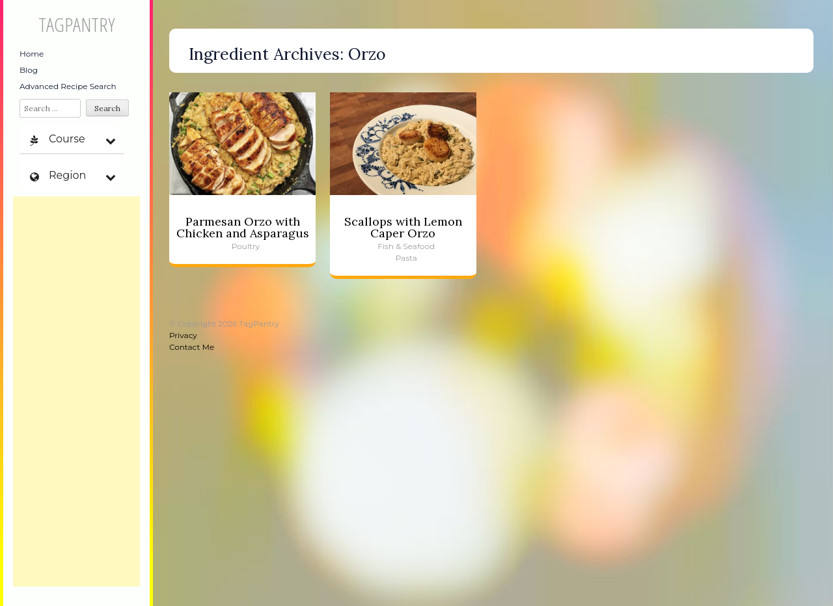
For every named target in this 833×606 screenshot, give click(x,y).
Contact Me (191, 347)
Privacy (183, 335)
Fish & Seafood (406, 246)
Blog (29, 70)
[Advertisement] (76, 391)
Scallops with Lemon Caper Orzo (403, 227)
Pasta (406, 258)
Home (32, 54)
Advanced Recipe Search (68, 86)
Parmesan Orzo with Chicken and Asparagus (242, 227)
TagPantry (76, 24)
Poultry (246, 246)
